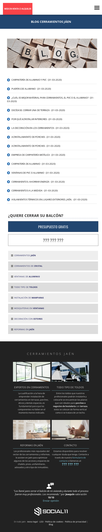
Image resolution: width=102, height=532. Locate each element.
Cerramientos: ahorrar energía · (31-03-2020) (38, 181)
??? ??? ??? (53, 240)
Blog (51, 524)
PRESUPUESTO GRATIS (53, 226)
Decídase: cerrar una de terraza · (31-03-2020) (38, 110)
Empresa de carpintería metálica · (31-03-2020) (38, 154)
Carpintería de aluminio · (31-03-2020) (33, 163)
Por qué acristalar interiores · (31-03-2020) (36, 119)
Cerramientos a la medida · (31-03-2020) (34, 190)
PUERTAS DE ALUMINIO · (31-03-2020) (31, 88)
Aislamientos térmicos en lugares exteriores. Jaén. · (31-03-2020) (49, 199)
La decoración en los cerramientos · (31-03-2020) (40, 127)
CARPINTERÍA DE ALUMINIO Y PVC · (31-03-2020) (36, 79)
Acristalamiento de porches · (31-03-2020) (35, 136)
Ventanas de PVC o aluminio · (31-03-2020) (35, 172)
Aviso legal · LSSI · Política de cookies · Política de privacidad (56, 521)
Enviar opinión (51, 500)
